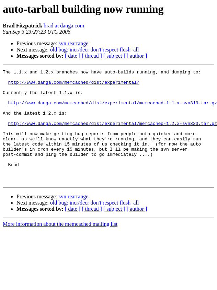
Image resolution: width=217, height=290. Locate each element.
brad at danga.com (64, 25)
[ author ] (137, 56)
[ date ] (72, 56)
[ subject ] (114, 56)
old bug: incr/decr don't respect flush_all (94, 50)
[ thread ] (92, 56)
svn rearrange (74, 43)
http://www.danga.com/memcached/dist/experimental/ (73, 85)
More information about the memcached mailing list (60, 247)
